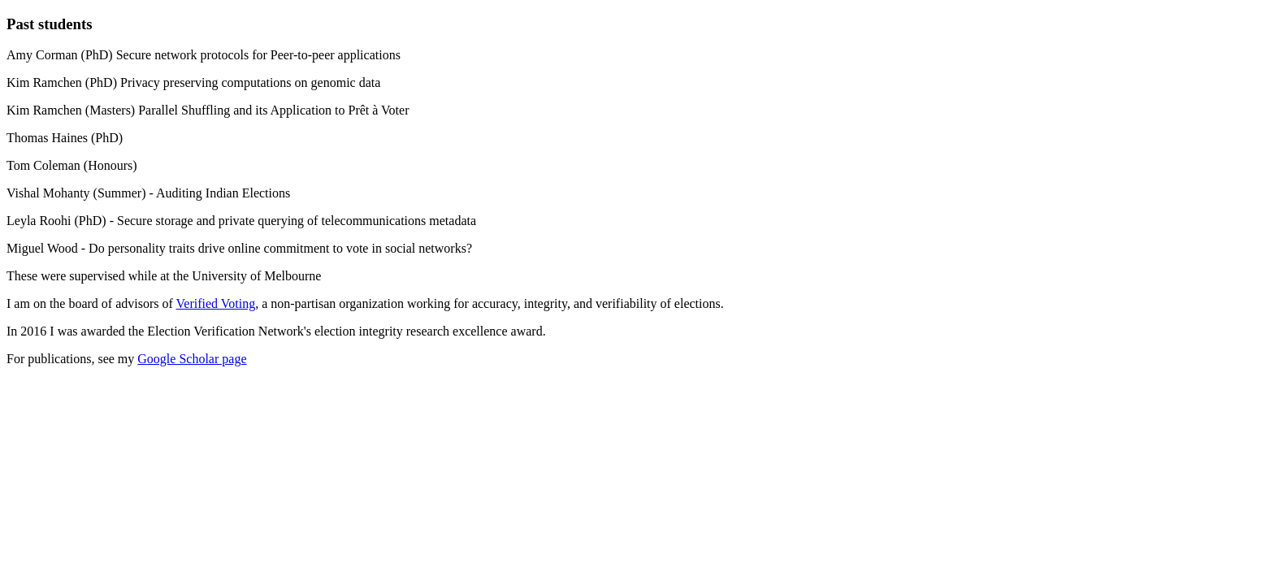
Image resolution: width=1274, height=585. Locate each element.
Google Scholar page (191, 359)
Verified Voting (216, 303)
